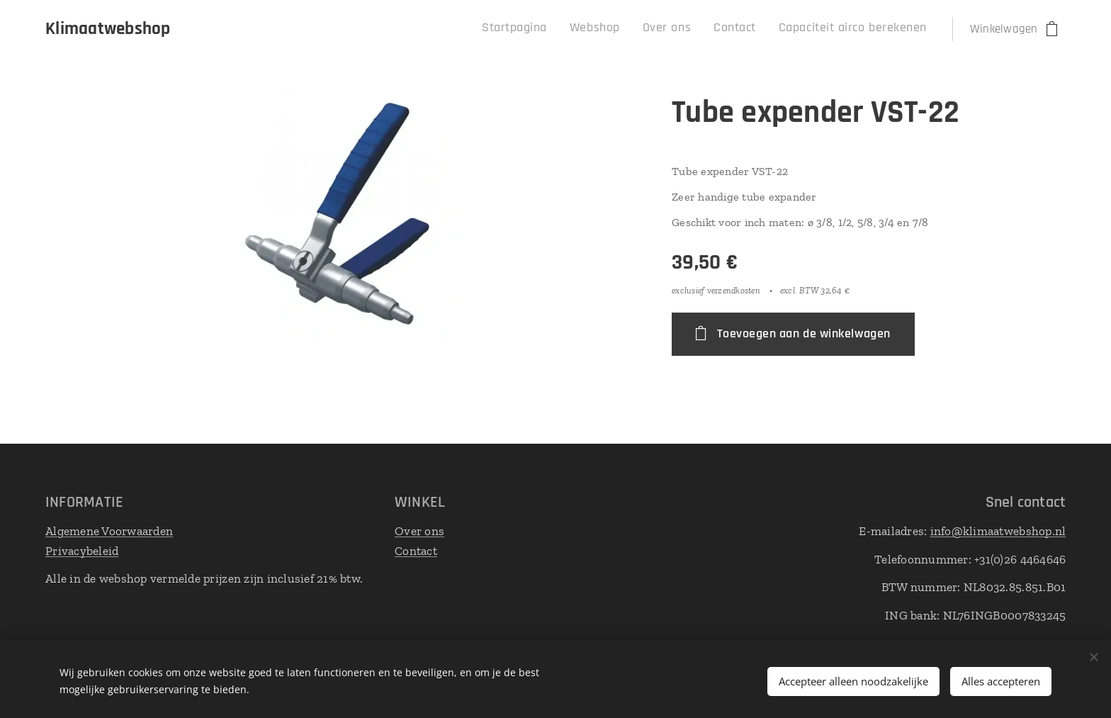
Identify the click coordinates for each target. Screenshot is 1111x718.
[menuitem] (830, 29)
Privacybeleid (81, 550)
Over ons (419, 531)
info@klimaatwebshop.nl (998, 531)
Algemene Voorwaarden (109, 531)
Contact (416, 550)
